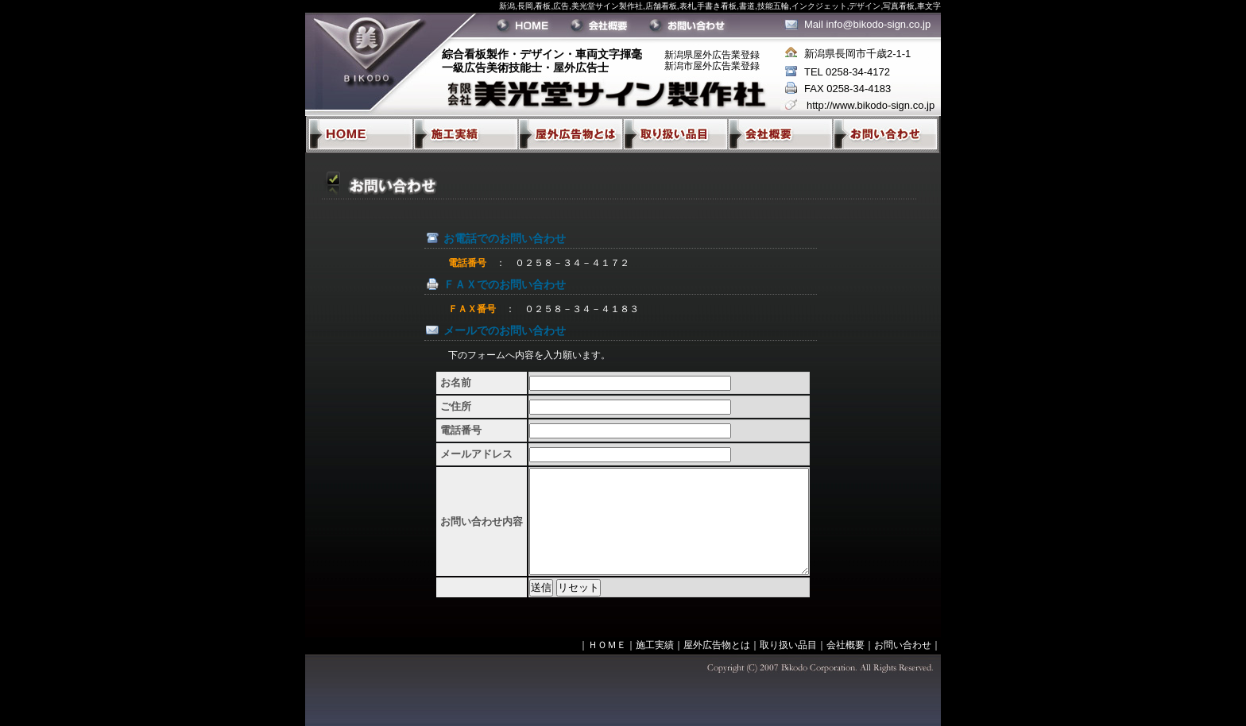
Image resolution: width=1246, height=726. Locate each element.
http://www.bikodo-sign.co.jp (870, 105)
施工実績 (655, 645)
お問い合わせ (902, 645)
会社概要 (845, 645)
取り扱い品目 (788, 645)
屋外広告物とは (716, 645)
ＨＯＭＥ (607, 645)
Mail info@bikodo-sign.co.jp (867, 24)
